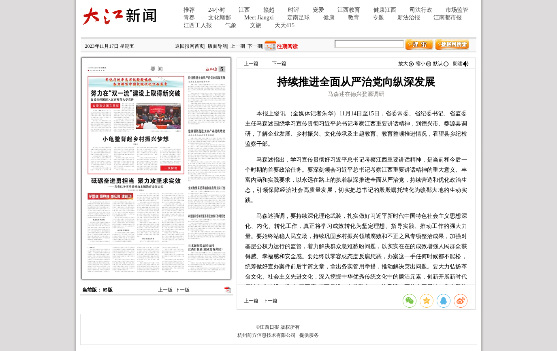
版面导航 (217, 46)
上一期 (237, 46)
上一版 (165, 290)
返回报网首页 (189, 46)
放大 (406, 63)
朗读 (461, 63)
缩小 (424, 63)
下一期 (255, 46)
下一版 (182, 290)
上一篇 (251, 63)
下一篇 (279, 63)
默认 (441, 63)
